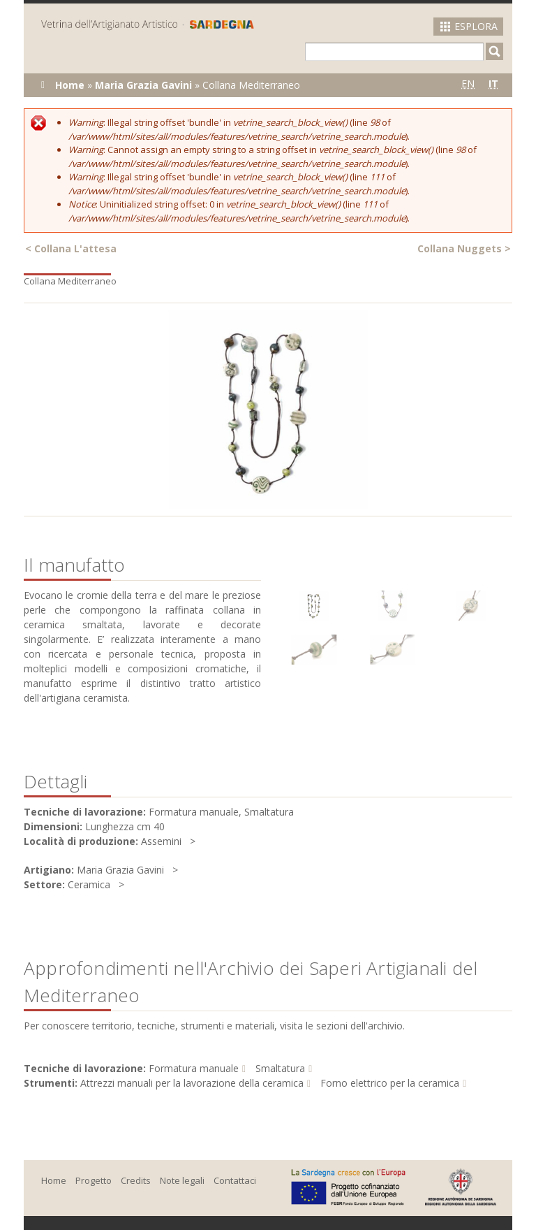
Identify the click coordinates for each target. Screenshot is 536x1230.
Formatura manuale (194, 1068)
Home (69, 85)
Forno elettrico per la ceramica (389, 1083)
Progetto (93, 1180)
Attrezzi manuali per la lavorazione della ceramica (192, 1083)
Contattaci (235, 1180)
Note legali (182, 1180)
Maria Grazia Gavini (143, 85)
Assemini (161, 841)
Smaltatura (280, 1068)
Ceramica (89, 884)
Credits (136, 1180)
